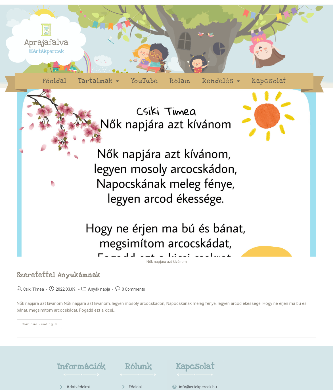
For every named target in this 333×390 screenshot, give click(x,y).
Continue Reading (42, 322)
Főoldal (55, 81)
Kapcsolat (269, 81)
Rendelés (221, 81)
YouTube (144, 81)
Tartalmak (99, 81)
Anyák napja (99, 289)
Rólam (180, 81)
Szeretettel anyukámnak (58, 275)
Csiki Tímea (33, 289)
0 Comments (133, 289)
